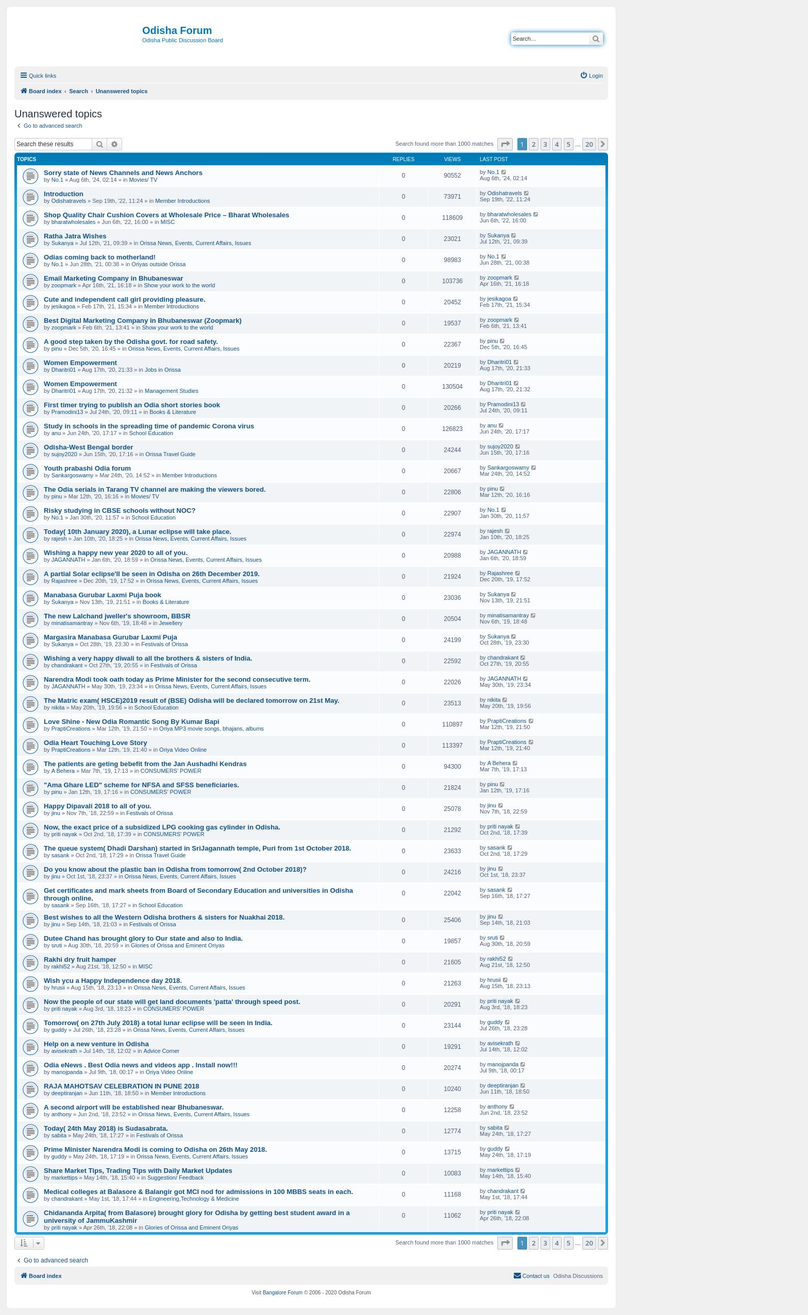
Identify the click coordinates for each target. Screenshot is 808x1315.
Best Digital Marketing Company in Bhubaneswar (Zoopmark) (143, 320)
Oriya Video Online (183, 750)
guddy (59, 1030)
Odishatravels (69, 201)
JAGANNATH (69, 560)
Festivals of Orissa (164, 644)
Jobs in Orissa (163, 370)
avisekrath (64, 1051)
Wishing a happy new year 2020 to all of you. (116, 553)
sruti (57, 945)
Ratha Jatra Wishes (75, 236)
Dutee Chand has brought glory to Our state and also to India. (143, 938)
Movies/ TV (143, 180)
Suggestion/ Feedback (175, 1177)
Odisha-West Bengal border (88, 447)
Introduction (63, 194)
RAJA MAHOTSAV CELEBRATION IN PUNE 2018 (121, 1086)
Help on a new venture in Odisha (96, 1044)
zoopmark (64, 285)
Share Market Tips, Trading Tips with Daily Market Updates (138, 1170)
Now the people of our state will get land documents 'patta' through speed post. (172, 1002)
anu (56, 433)
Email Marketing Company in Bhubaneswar (113, 278)
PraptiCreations (71, 728)
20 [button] (589, 144)
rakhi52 (61, 966)
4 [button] (557, 144)
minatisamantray (72, 623)
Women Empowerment (80, 363)
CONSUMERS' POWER (170, 771)
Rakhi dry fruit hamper (80, 959)
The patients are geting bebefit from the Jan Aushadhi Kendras (145, 764)
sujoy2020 (64, 454)
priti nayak (64, 834)
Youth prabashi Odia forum (87, 468)
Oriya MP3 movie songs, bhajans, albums (211, 728)
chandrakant (67, 665)
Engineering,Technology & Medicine (194, 1199)
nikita (58, 707)
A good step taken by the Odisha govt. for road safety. (131, 341)
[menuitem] (591, 76)
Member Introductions (182, 201)
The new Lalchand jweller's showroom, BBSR (117, 616)
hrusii (58, 987)
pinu (57, 348)
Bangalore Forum (282, 1292)
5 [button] (568, 144)
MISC (168, 222)
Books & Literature (172, 412)
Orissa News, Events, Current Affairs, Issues (195, 243)
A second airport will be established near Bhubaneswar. (134, 1107)
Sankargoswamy (72, 475)
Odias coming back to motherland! (100, 257)
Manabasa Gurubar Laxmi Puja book (102, 595)
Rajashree (64, 581)
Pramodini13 (67, 412)
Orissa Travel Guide (170, 454)
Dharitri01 (64, 370)
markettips (65, 1177)
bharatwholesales (74, 222)
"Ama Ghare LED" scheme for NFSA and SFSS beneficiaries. (141, 785)
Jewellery (170, 623)
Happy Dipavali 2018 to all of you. (98, 806)
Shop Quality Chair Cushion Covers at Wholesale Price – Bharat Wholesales (166, 215)
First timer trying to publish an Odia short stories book (132, 405)
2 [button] (533, 144)
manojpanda (67, 1072)
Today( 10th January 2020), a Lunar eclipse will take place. (137, 531)
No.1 (57, 180)
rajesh (59, 538)
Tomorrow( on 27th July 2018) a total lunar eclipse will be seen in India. (158, 1023)
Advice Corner (162, 1051)
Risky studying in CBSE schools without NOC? (120, 510)
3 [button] (545, 144)
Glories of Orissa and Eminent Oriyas (178, 945)
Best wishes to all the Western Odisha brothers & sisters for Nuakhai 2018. (164, 917)
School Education (151, 433)
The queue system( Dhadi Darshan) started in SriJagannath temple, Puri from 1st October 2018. (197, 848)
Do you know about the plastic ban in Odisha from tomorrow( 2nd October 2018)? (175, 869)
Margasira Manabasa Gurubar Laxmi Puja (110, 637)
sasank (61, 855)
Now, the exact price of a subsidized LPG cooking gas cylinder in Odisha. (162, 827)
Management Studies (171, 391)
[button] (505, 144)
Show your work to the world (179, 285)
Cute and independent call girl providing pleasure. (125, 299)
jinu (56, 813)
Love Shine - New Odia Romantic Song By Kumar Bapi (132, 721)
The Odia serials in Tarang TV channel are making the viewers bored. (155, 489)
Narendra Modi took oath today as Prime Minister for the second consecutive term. (177, 679)
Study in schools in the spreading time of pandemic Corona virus (149, 426)
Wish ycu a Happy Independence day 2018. (113, 980)
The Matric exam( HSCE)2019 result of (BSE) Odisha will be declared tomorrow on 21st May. (192, 700)
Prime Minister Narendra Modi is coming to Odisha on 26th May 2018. (155, 1149)
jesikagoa (63, 306)
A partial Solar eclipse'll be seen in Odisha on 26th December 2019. (152, 574)
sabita (59, 1135)
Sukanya (63, 243)
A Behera (63, 771)
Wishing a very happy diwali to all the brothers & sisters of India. (148, 658)
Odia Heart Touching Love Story (95, 743)
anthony (62, 1114)
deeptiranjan (67, 1093)
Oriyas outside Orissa (158, 264)
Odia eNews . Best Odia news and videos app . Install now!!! (141, 1065)
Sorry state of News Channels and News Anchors (123, 173)
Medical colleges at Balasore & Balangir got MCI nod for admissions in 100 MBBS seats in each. (198, 1192)
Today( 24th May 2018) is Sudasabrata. (106, 1128)
